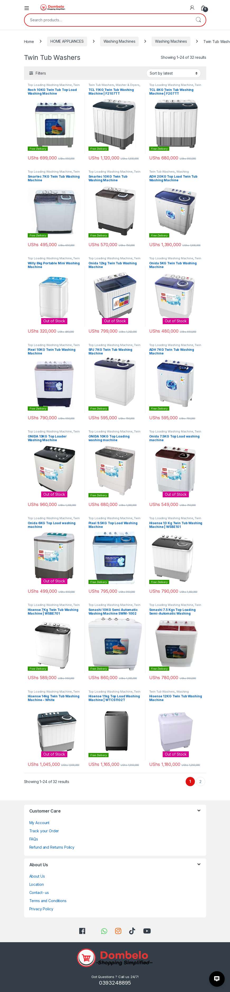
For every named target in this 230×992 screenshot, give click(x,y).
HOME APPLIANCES (67, 41)
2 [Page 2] (200, 781)
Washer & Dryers (127, 85)
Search (198, 20)
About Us (37, 876)
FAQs (33, 839)
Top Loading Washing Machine (50, 85)
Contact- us (39, 892)
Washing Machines (119, 41)
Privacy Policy (41, 909)
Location (36, 884)
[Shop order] (173, 73)
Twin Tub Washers (101, 85)
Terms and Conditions (48, 900)
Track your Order (44, 831)
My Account (39, 822)
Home (29, 41)
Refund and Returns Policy (52, 847)
